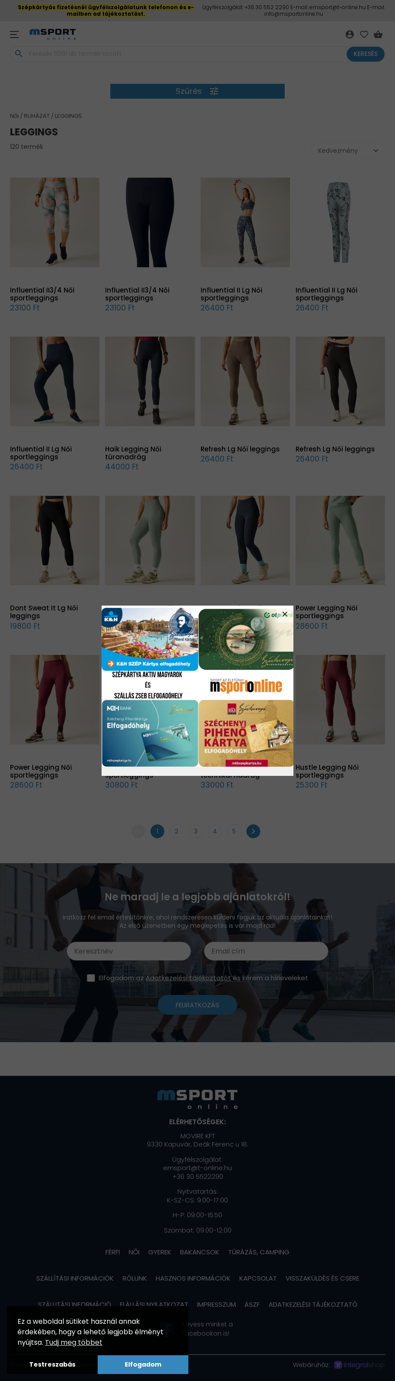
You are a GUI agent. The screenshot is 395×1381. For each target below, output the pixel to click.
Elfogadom (143, 1364)
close (285, 614)
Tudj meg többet (73, 1342)
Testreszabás (52, 1364)
